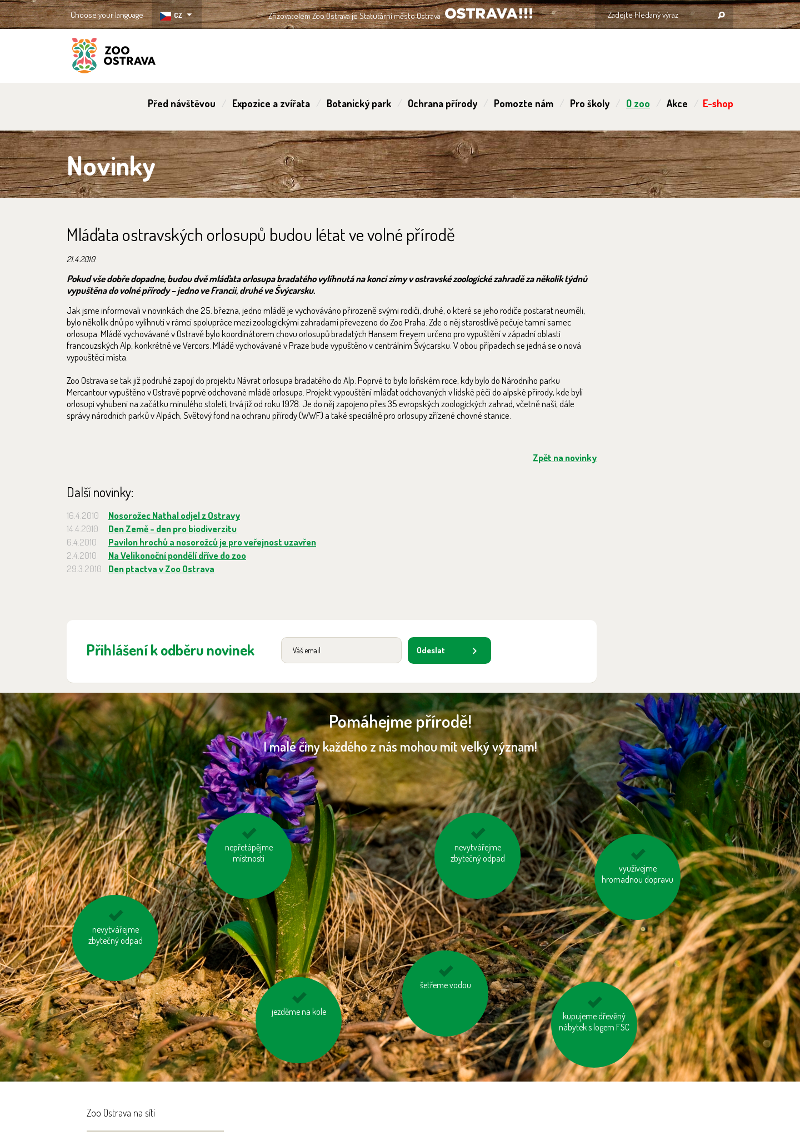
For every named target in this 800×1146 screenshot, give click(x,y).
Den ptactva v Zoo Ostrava (161, 568)
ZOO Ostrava (114, 57)
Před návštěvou (182, 103)
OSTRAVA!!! (488, 13)
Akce (677, 103)
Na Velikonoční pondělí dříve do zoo (177, 555)
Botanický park (359, 103)
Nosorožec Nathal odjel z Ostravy (174, 515)
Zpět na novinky (565, 457)
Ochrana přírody (442, 103)
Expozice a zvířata (271, 103)
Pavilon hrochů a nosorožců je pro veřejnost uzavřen (212, 542)
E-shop (718, 103)
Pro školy (589, 103)
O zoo (638, 103)
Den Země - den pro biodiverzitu (172, 528)
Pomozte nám (523, 103)
